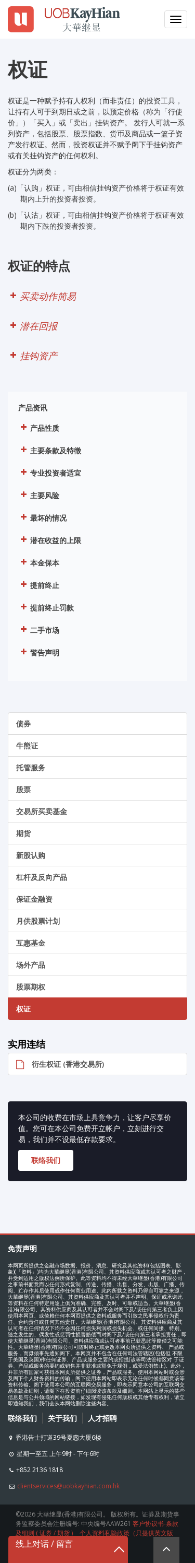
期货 (23, 833)
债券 (23, 723)
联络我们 (22, 1418)
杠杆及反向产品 (41, 877)
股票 (23, 789)
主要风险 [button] (38, 494)
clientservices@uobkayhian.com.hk (68, 1486)
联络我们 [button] (45, 1160)
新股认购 (30, 855)
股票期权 (30, 987)
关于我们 (62, 1418)
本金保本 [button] (38, 562)
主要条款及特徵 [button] (49, 449)
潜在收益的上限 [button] (49, 539)
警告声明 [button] (38, 651)
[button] (97, 296)
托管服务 (30, 767)
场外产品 (30, 965)
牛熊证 (27, 745)
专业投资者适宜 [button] (49, 472)
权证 (23, 1009)
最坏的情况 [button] (42, 517)
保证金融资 (34, 899)
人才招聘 (102, 1418)
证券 (46, 1533)
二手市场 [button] (38, 629)
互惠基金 (30, 943)
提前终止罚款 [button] (46, 607)
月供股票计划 (38, 921)
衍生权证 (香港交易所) (56, 1064)
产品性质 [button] (38, 427)
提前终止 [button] (38, 584)
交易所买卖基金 (41, 811)
